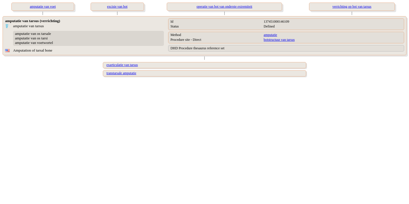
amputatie (270, 35)
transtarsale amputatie (121, 73)
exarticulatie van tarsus (122, 65)
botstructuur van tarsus (279, 40)
